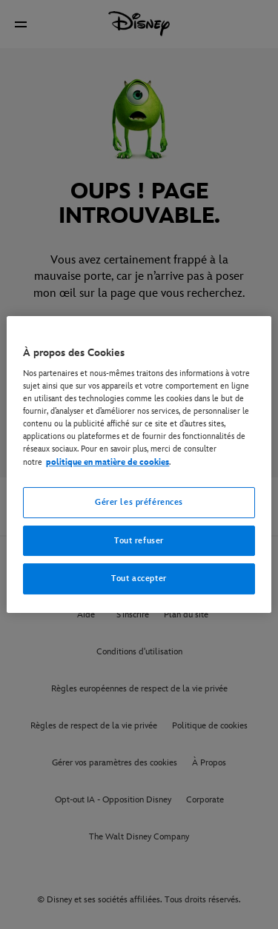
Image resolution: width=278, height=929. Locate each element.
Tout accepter (138, 579)
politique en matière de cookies (107, 462)
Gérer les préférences (139, 502)
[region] (139, 465)
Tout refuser (139, 541)
